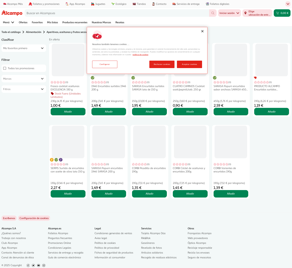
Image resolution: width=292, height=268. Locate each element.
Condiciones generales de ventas (113, 233)
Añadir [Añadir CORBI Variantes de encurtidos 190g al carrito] (231, 193)
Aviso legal (101, 238)
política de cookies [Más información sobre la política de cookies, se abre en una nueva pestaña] (140, 54)
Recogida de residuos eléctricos (159, 257)
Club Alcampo (9, 242)
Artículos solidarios (152, 252)
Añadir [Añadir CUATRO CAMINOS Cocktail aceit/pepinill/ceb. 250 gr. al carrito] (190, 111)
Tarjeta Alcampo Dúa (153, 233)
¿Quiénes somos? (11, 233)
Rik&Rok (145, 238)
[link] (34, 218)
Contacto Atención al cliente (17, 252)
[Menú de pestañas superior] (288, 4)
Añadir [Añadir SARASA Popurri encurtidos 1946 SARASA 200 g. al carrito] (109, 193)
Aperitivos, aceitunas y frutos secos (67, 31)
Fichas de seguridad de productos (114, 252)
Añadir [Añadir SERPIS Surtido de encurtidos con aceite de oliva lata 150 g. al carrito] (68, 193)
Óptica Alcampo (197, 242)
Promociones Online (59, 242)
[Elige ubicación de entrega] (257, 13)
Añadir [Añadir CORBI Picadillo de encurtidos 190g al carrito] (149, 193)
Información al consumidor (110, 257)
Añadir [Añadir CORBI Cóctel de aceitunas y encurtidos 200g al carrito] (190, 193)
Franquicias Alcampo (200, 233)
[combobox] (116, 13)
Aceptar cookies (189, 64)
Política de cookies (105, 242)
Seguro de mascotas (199, 257)
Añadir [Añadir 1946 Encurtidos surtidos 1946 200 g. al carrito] (109, 111)
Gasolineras (148, 242)
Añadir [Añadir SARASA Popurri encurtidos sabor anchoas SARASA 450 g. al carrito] (231, 111)
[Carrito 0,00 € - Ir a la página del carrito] (282, 13)
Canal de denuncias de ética (17, 257)
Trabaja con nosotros (13, 238)
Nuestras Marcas (101, 22)
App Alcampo (9, 247)
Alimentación (33, 31)
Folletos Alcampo (58, 233)
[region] (147, 50)
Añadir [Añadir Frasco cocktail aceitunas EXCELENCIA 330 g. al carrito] (68, 111)
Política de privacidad (107, 247)
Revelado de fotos (151, 247)
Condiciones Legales (59, 247)
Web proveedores (198, 238)
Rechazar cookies (162, 64)
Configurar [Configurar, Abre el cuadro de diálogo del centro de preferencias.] (105, 64)
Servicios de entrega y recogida (65, 252)
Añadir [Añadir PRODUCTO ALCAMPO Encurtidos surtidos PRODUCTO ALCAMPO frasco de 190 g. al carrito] (272, 111)
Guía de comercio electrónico (64, 257)
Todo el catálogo (11, 31)
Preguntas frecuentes (60, 238)
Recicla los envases (199, 252)
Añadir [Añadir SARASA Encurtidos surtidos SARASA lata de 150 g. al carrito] (149, 111)
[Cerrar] (202, 31)
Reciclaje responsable (200, 247)
